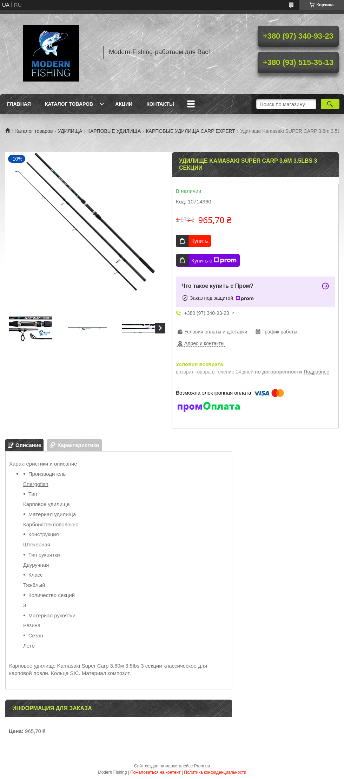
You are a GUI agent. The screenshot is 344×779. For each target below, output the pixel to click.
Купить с (214, 260)
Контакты (160, 104)
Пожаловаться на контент (155, 772)
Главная (19, 104)
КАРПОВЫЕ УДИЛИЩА (114, 131)
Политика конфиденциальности (215, 772)
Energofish (35, 484)
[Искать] (330, 104)
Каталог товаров (69, 104)
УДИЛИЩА (70, 131)
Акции (123, 104)
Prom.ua (202, 766)
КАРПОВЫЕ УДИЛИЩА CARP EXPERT (190, 131)
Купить (199, 241)
